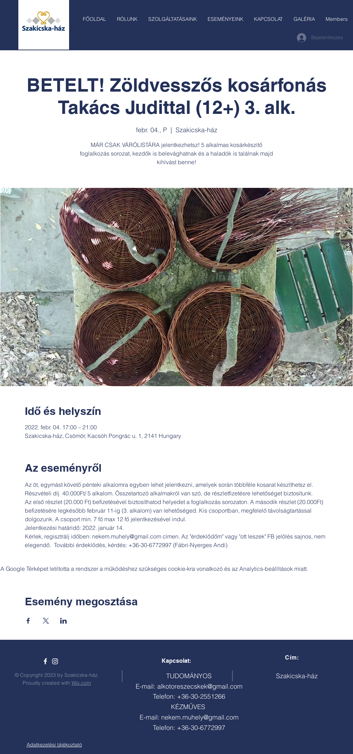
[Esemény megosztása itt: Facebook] (28, 621)
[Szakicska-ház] (45, 661)
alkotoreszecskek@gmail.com (200, 686)
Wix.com (81, 683)
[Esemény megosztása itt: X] (45, 621)
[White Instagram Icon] (55, 661)
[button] (172, 19)
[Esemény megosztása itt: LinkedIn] (63, 621)
